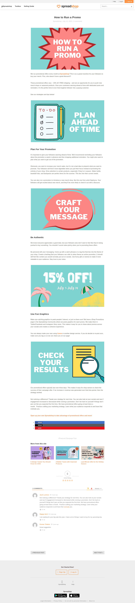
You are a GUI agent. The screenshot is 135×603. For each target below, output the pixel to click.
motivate (67, 507)
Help (114, 1)
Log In (121, 1)
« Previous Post (38, 552)
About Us (92, 601)
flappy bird (44, 514)
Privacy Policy (58, 601)
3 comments (78, 21)
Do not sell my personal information (76, 601)
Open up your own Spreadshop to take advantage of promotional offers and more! (61, 415)
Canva (59, 333)
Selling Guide (29, 6)
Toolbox (18, 6)
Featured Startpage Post (68, 438)
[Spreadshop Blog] (67, 6)
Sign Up (129, 1)
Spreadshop (7, 6)
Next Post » (98, 552)
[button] (39, 422)
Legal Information (45, 601)
